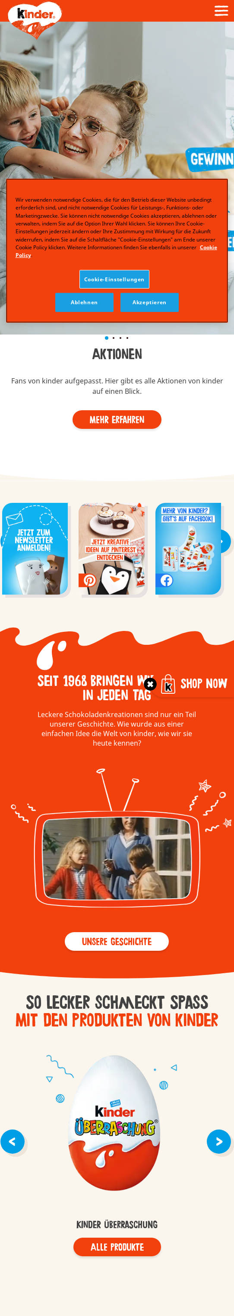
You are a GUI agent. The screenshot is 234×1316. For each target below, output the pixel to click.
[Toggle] (150, 684)
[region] (117, 250)
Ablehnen (84, 302)
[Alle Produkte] (117, 1247)
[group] (35, 550)
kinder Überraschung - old (117, 1124)
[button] (7, 107)
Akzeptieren (150, 302)
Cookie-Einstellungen (114, 279)
